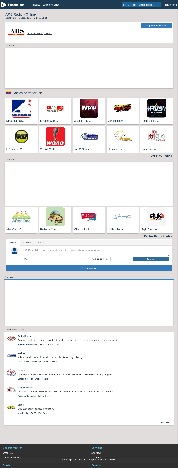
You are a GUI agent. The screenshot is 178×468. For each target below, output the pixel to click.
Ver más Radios (161, 156)
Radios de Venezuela (28, 93)
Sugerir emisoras (51, 4)
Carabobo (25, 17)
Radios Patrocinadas (158, 236)
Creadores (7, 453)
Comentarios (13, 243)
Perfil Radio (39, 243)
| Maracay (33, 379)
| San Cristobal (34, 413)
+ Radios (35, 4)
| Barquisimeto (38, 344)
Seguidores (26, 243)
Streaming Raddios (11, 457)
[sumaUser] (120, 259)
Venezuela (40, 17)
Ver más (165, 422)
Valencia (10, 17)
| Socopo (35, 396)
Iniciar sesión (170, 4)
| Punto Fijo (38, 362)
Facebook (96, 457)
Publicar (151, 259)
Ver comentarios (89, 268)
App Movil (96, 453)
